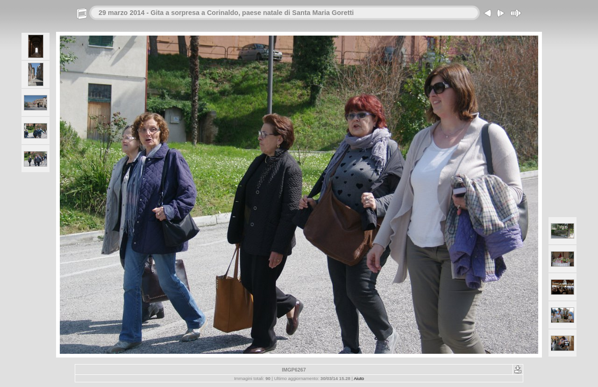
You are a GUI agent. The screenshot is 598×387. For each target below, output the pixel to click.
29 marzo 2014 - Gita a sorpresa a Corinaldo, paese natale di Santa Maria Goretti (226, 12)
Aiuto (359, 378)
